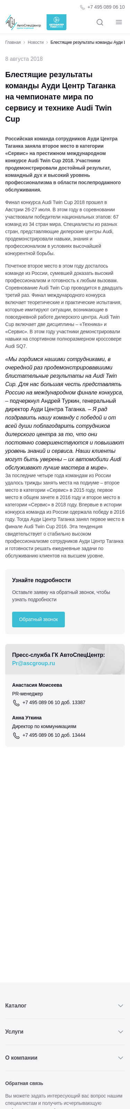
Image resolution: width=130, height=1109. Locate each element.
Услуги (65, 1032)
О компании (65, 1058)
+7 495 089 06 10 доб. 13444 (54, 735)
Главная (13, 42)
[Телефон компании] (102, 7)
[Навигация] (119, 22)
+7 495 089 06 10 (106, 7)
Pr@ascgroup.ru (33, 663)
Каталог (65, 1006)
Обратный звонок (38, 619)
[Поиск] (100, 22)
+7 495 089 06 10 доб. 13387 (54, 702)
